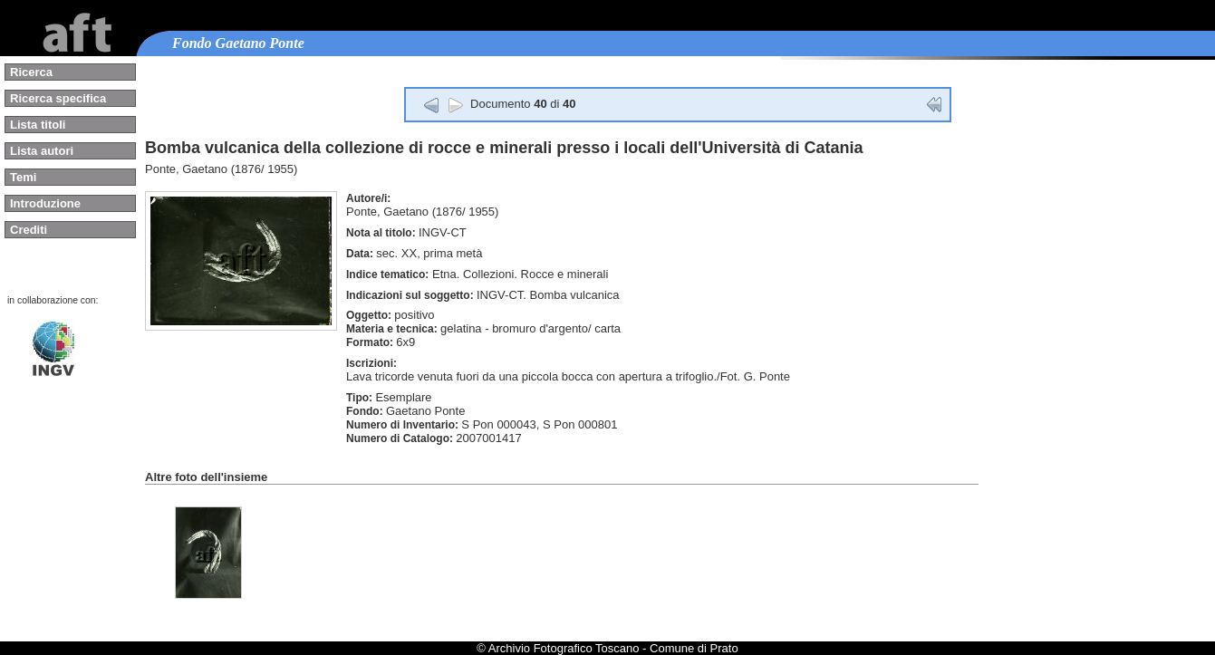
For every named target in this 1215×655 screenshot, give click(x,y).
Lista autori (41, 151)
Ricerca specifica (58, 98)
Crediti (28, 229)
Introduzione (45, 203)
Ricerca (31, 72)
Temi (23, 177)
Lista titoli (37, 124)
